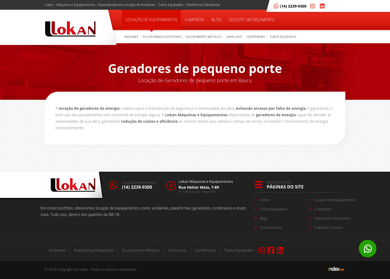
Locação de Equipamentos (151, 19)
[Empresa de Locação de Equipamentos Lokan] (70, 30)
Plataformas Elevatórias (162, 37)
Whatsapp (367, 248)
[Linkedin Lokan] (321, 6)
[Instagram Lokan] (311, 6)
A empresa (322, 209)
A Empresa (194, 19)
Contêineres (255, 37)
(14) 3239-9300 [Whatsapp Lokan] (290, 6)
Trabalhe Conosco (328, 227)
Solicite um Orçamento (252, 19)
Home (265, 199)
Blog (217, 19)
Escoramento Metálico (204, 37)
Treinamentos (271, 227)
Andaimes (131, 37)
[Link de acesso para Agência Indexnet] (336, 270)
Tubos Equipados (282, 37)
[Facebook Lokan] (271, 250)
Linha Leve (234, 37)
